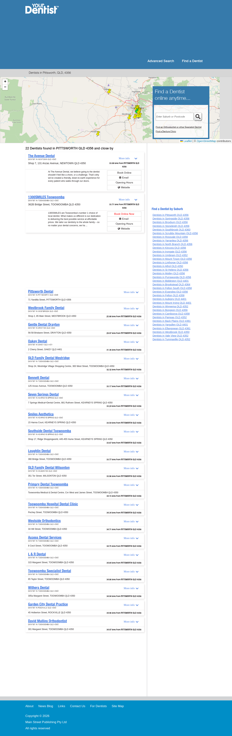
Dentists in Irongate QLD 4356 (170, 251)
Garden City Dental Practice (48, 604)
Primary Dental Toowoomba (48, 484)
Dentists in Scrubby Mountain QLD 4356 (175, 233)
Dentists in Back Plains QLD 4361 (172, 321)
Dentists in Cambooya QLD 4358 (171, 313)
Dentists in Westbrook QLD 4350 (171, 332)
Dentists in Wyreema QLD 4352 (170, 306)
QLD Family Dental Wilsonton (49, 467)
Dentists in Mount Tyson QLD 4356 (172, 258)
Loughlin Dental (39, 451)
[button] (98, 134)
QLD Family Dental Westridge (49, 358)
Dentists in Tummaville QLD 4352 (171, 339)
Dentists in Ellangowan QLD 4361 (171, 328)
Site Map (118, 706)
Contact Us (77, 706)
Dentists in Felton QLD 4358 (169, 295)
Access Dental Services (44, 537)
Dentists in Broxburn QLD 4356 (170, 222)
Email (125, 177)
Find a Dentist (192, 61)
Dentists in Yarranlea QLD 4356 (170, 240)
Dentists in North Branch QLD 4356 (172, 244)
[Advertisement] (139, 29)
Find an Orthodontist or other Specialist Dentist (179, 127)
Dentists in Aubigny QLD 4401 (170, 299)
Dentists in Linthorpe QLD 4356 (170, 262)
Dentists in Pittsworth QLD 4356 (170, 215)
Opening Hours (124, 182)
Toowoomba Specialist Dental (49, 571)
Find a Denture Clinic (166, 131)
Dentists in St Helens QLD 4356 (170, 269)
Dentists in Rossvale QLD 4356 (170, 236)
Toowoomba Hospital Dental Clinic (53, 504)
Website (125, 187)
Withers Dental (38, 587)
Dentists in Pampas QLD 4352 (170, 317)
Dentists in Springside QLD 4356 (171, 218)
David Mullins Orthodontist (47, 621)
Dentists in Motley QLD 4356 (169, 273)
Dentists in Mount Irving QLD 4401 (172, 302)
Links (61, 706)
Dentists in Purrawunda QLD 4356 (172, 277)
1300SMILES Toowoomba (46, 197)
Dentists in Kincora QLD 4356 (169, 247)
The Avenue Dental (41, 156)
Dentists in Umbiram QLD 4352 (170, 255)
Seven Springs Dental (43, 394)
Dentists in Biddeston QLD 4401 (171, 280)
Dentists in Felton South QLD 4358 (172, 288)
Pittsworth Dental (40, 291)
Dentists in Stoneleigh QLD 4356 (171, 226)
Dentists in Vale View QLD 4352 (170, 335)
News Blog (45, 706)
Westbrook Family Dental (46, 308)
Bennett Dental (38, 377)
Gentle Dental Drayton (44, 324)
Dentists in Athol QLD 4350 (168, 266)
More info (124, 158)
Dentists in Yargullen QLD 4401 (170, 324)
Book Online (124, 172)
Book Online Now (124, 213)
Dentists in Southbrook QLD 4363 (171, 229)
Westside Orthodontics (44, 521)
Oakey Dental (37, 341)
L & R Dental (37, 554)
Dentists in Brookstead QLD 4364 (171, 284)
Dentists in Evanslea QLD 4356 (170, 291)
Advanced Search (161, 61)
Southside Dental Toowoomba (49, 431)
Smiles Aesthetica (41, 414)
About (29, 706)
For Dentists (98, 706)
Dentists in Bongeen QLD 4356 (170, 310)
